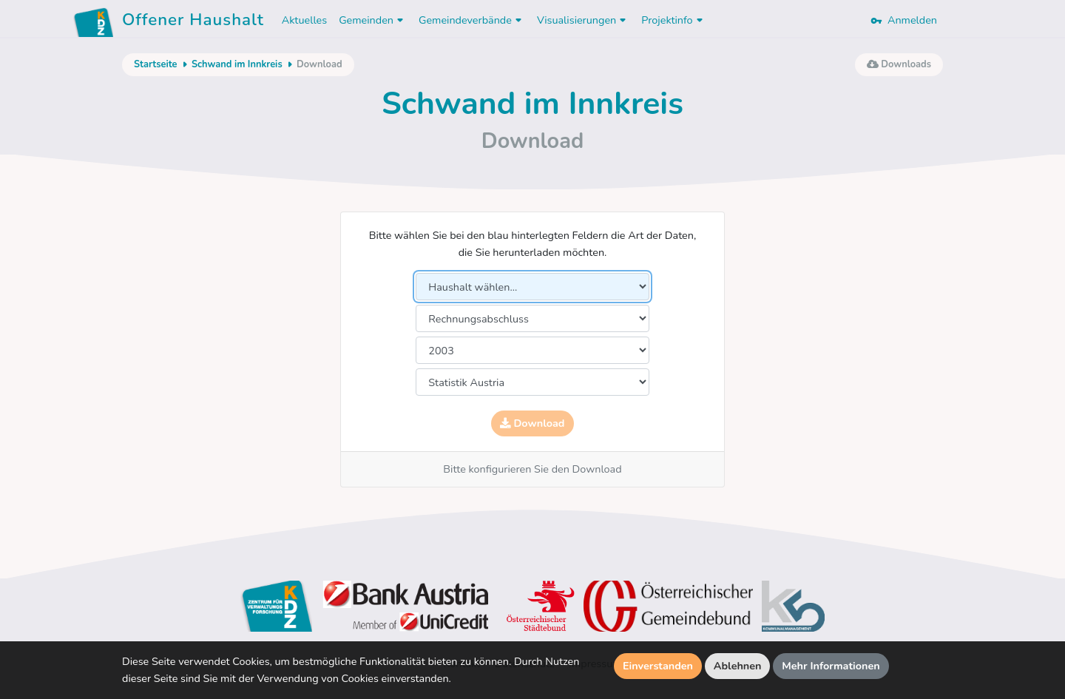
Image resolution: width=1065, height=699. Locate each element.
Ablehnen (738, 665)
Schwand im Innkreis (237, 64)
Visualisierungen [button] (583, 20)
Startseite (155, 64)
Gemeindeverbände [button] (472, 20)
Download (532, 423)
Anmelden (903, 20)
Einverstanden (658, 665)
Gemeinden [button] (373, 20)
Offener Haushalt (193, 22)
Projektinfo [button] (673, 20)
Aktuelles (304, 20)
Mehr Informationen (831, 665)
